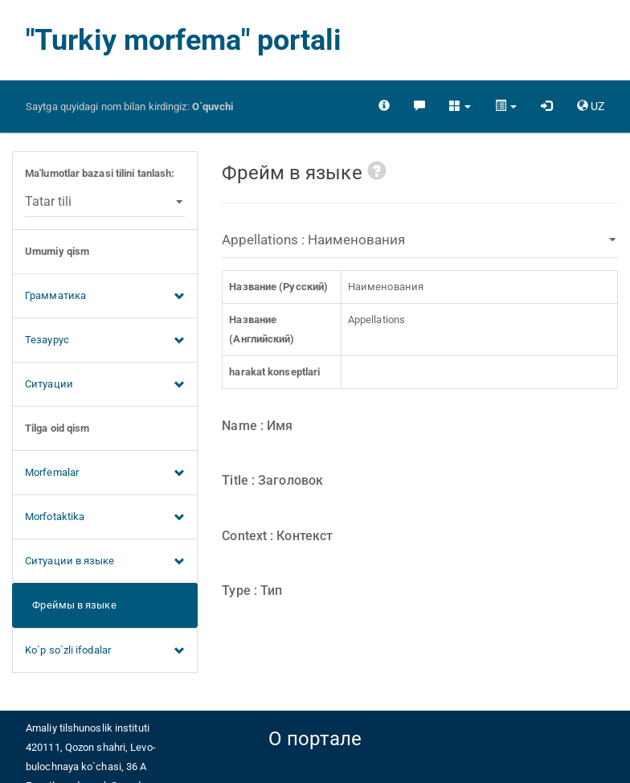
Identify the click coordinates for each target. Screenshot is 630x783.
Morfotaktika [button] (105, 517)
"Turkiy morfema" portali (184, 40)
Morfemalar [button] (105, 473)
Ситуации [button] (105, 385)
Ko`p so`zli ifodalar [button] (105, 651)
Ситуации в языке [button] (105, 562)
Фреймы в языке (71, 605)
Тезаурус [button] (105, 341)
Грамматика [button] (105, 296)
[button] (460, 106)
